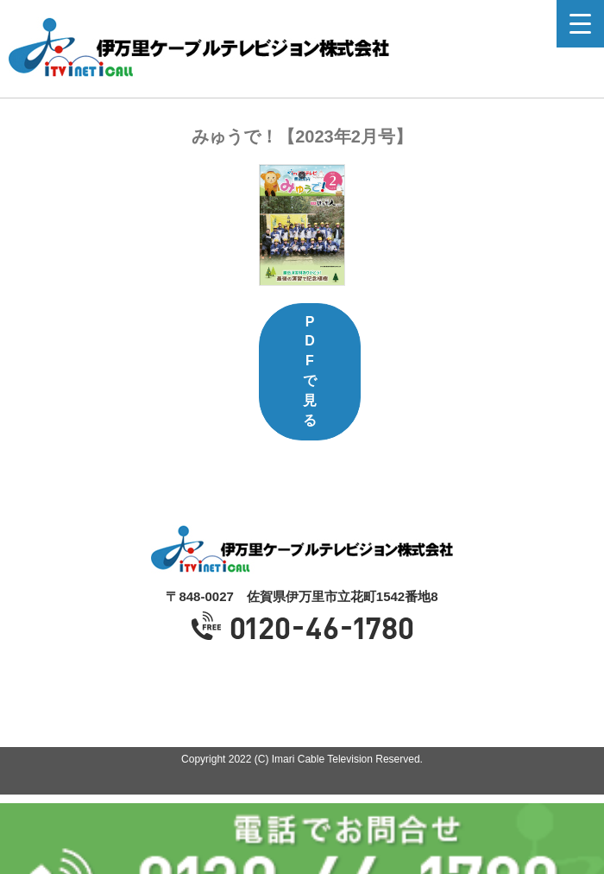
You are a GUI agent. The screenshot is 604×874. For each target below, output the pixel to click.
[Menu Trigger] (580, 24)
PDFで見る (310, 371)
